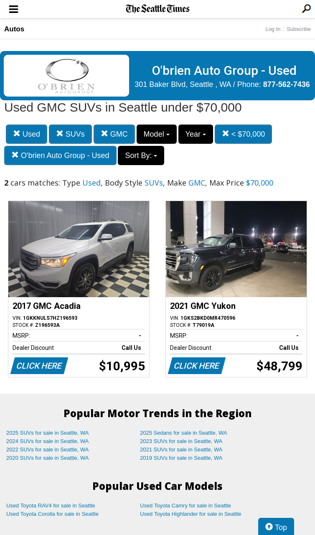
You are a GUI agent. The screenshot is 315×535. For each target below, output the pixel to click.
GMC (114, 134)
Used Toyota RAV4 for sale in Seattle (50, 505)
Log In (272, 29)
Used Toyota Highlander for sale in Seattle (190, 514)
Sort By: (141, 155)
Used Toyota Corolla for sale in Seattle (52, 514)
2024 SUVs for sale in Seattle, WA (47, 441)
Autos (14, 29)
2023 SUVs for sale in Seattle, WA (181, 441)
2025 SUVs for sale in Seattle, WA (47, 433)
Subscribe (299, 29)
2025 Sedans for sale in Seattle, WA (183, 433)
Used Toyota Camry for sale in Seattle (185, 505)
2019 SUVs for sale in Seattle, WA (181, 458)
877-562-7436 (286, 84)
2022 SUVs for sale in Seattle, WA (47, 449)
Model (157, 134)
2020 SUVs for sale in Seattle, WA (47, 458)
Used (26, 134)
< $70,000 (243, 134)
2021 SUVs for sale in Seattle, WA (181, 449)
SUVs (70, 134)
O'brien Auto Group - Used (60, 155)
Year (195, 134)
